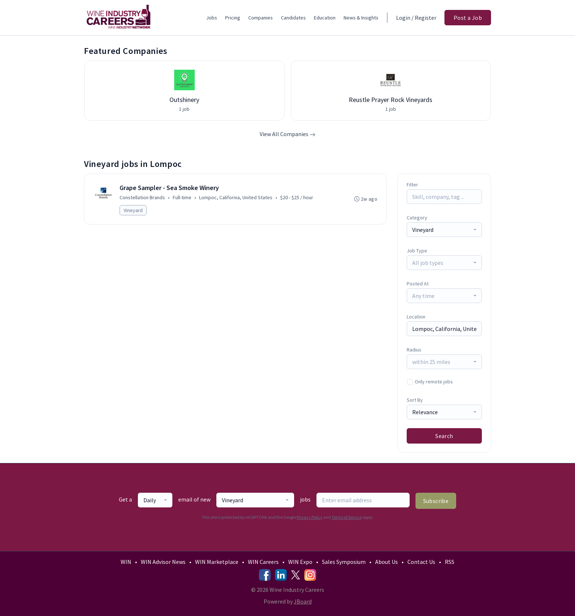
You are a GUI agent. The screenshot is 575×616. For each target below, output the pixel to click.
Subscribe (436, 500)
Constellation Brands (142, 197)
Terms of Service (347, 517)
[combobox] (444, 229)
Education (325, 17)
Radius (414, 349)
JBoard (303, 601)
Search (444, 436)
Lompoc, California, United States (235, 197)
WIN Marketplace (216, 561)
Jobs (211, 17)
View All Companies (287, 134)
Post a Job (468, 17)
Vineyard (133, 210)
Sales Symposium (344, 561)
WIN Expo (300, 561)
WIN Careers (263, 561)
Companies (260, 17)
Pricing (232, 17)
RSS (449, 561)
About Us (386, 561)
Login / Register (416, 17)
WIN (126, 561)
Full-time (182, 197)
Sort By (415, 400)
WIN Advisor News (163, 561)
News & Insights (361, 17)
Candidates (293, 17)
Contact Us (421, 561)
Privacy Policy (309, 517)
